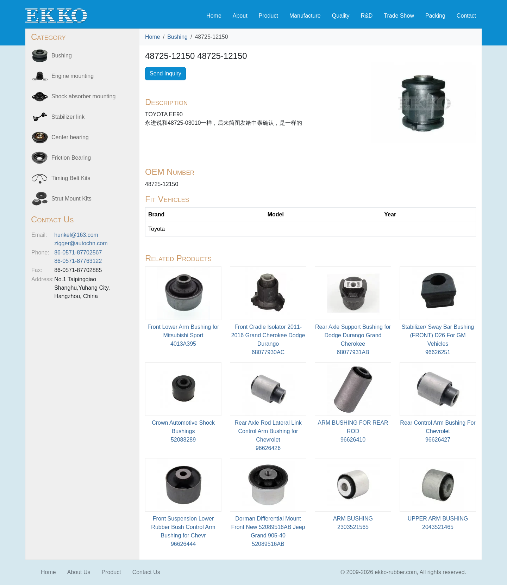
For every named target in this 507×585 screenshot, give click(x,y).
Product (268, 16)
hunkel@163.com (76, 235)
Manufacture (305, 16)
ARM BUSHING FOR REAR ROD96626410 (353, 431)
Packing (435, 16)
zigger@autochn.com (80, 243)
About (240, 16)
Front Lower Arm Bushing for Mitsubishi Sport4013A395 (183, 335)
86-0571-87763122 (78, 261)
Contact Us (146, 572)
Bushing (177, 37)
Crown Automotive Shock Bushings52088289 (183, 431)
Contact (466, 16)
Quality (341, 16)
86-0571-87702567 (78, 252)
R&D (367, 16)
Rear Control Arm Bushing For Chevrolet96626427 (437, 431)
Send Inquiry (165, 73)
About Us (78, 572)
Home (213, 16)
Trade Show (399, 16)
